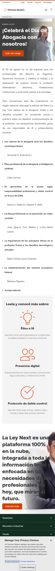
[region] (27, 553)
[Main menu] (46, 10)
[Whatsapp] (47, 2)
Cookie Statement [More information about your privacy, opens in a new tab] (12, 561)
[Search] (51, 9)
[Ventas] (30, 2)
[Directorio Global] (6, 2)
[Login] (22, 2)
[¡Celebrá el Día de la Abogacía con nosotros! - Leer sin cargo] (13, 53)
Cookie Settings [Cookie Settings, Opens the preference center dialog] (27, 567)
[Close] (51, 540)
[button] (27, 518)
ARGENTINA (7, 17)
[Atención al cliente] (38, 2)
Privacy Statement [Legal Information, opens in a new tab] (27, 561)
